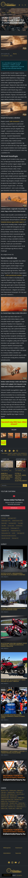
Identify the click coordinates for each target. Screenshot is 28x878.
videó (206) (21, 797)
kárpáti (15, 453)
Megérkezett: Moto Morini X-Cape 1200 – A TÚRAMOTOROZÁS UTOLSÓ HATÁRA (14, 752)
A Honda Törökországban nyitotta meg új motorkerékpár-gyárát (13, 609)
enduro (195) (18, 799)
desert (10, 453)
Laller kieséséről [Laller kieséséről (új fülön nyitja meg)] (14, 121)
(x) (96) (13, 533)
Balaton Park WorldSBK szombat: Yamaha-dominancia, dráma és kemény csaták (13, 716)
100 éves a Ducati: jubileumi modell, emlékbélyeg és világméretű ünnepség (13, 574)
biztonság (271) (11, 794)
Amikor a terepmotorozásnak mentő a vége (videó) (6, 476)
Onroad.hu (19, 875)
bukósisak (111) (21, 807)
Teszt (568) (20, 523)
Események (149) (5, 528)
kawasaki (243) (5, 797)
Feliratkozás (14, 508)
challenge (4, 453)
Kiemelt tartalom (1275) (17, 520)
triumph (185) (13, 803)
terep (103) (19, 808)
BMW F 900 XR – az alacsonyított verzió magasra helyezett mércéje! (13, 680)
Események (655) (12, 523)
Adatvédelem (7, 853)
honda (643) (12, 790)
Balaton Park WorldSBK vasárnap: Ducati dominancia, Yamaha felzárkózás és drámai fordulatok (14, 645)
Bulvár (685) (4, 523)
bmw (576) (20, 790)
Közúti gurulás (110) (6, 533)
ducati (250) (20, 794)
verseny (25, 455)
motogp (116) (11, 807)
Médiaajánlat (7, 848)
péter (9, 455)
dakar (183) (21, 803)
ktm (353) (3, 794)
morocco (23, 453)
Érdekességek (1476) (6, 520)
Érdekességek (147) (15, 528)
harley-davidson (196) (7, 799)
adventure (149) (21, 805)
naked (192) (4, 801)
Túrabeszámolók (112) (15, 530)
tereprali (19, 455)
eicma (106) (12, 808)
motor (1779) (4, 790)
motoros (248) (5, 796)
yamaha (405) (11, 792)
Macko (15, 54)
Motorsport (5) (15, 538)
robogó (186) (4, 803)
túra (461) (3, 792)
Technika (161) (19, 525)
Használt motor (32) (6, 538)
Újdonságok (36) (20, 533)
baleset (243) (13, 796)
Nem (11, 55)
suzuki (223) (13, 797)
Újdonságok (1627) (12, 518)
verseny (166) (4, 805)
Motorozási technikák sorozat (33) (9, 535)
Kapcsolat (18, 853)
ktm (19, 453)
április (13, 13)
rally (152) (12, 805)
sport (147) (4, 807)
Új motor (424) (11, 525)
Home (3, 13)
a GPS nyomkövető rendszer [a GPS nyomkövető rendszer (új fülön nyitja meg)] (13, 275)
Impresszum (18, 848)
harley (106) (4, 808)
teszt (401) (19, 792)
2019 (8, 13)
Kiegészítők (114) (5, 530)
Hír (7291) (4, 518)
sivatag (14, 455)
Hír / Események (5, 55)
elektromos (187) (13, 801)
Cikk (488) (4, 525)
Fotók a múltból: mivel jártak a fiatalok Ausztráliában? (21, 477)
